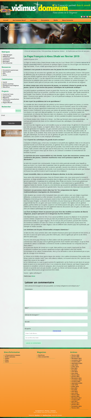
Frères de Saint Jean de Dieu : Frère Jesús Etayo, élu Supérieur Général (44, 51)
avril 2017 (74, 401)
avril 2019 (74, 371)
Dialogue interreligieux (11, 85)
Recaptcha (28, 328)
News (33, 276)
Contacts (53, 411)
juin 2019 (74, 368)
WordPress (37, 415)
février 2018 (75, 395)
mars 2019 (74, 373)
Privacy (47, 411)
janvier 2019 (75, 376)
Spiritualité (7, 72)
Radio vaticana (10, 357)
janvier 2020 (75, 357)
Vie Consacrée (7, 63)
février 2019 (75, 375)
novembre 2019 (76, 360)
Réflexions (6, 56)
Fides (7, 360)
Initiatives (6, 60)
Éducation (6, 87)
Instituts (33, 20)
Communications (8, 58)
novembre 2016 (76, 406)
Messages (6, 61)
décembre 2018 (76, 378)
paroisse (50, 165)
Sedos (7, 358)
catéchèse (74, 185)
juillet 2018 (75, 386)
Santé (5, 82)
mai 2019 (74, 370)
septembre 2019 (76, 363)
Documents (45, 20)
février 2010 (75, 408)
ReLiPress (41, 355)
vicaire (42, 66)
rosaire (58, 223)
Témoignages (7, 55)
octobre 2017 (75, 400)
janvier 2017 (75, 404)
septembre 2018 (76, 383)
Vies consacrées (43, 357)
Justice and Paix (8, 84)
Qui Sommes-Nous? (19, 20)
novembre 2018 (76, 380)
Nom (27, 308)
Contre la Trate (8, 94)
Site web (27, 322)
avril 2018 (74, 391)
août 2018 (74, 385)
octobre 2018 (75, 381)
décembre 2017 (76, 398)
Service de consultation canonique (11, 100)
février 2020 (75, 355)
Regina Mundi (7, 102)
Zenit (7, 362)
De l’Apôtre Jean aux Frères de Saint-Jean (77, 51)
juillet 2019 (75, 367)
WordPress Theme (47, 415)
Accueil (5, 20)
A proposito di (39, 411)
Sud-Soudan (7, 96)
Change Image (57, 331)
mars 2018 (74, 393)
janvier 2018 (75, 396)
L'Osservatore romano (12, 355)
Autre (5, 75)
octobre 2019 (75, 362)
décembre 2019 (76, 358)
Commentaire (29, 289)
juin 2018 (74, 388)
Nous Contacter (67, 20)
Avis (4, 73)
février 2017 (75, 403)
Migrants (6, 97)
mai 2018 (74, 390)
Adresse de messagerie (32, 315)
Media (56, 20)
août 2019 (74, 365)
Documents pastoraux (10, 70)
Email (3, 115)
